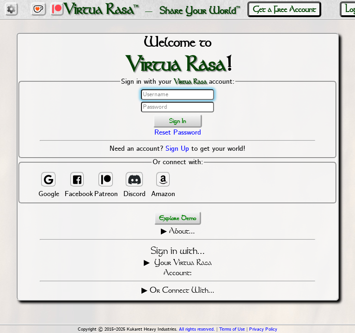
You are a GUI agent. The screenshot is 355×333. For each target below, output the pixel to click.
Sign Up (177, 149)
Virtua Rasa (98, 9)
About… (182, 231)
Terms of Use (232, 330)
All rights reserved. (197, 330)
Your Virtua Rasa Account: (182, 267)
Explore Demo (177, 218)
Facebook (77, 185)
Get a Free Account (284, 9)
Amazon (163, 185)
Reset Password (177, 133)
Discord (134, 185)
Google (48, 185)
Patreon (106, 185)
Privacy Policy (263, 330)
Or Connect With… (182, 290)
